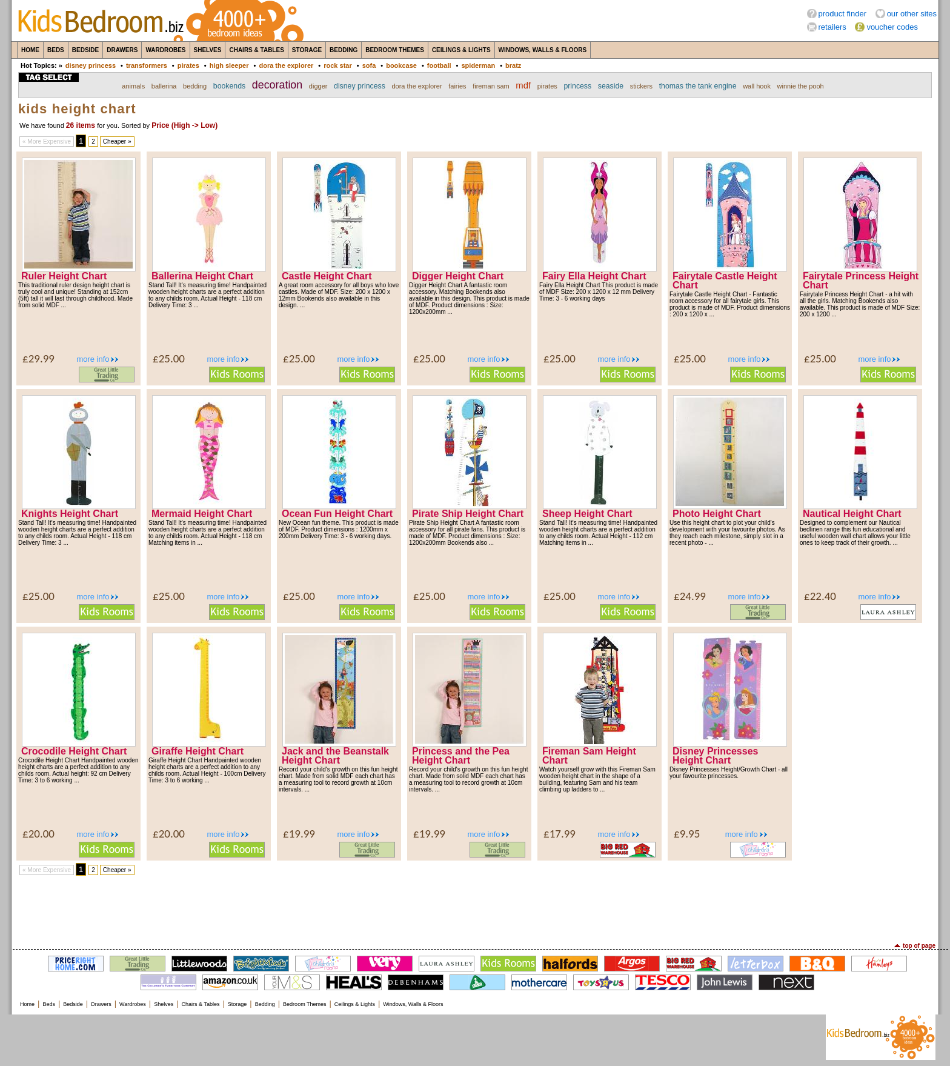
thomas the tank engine (698, 86)
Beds (55, 50)
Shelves (208, 50)
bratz (513, 65)
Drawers (122, 50)
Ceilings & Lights (461, 50)
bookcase (401, 65)
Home (30, 50)
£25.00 (169, 358)
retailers (832, 27)
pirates (188, 65)
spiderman (478, 65)
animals (133, 86)
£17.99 (559, 834)
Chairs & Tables (256, 50)
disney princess (90, 65)
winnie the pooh (800, 86)
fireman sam (491, 86)
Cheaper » (117, 141)
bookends (229, 86)
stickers (641, 86)
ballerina (164, 86)
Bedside (85, 50)
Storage (307, 50)
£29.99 (38, 358)
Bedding (343, 50)
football (439, 65)
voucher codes (892, 27)
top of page (919, 945)
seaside (610, 86)
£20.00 (38, 834)
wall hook (757, 86)
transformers (146, 65)
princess (577, 86)
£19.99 (299, 834)
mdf (523, 85)
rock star (337, 65)
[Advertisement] (475, 909)
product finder (843, 13)
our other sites (912, 13)
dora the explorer (286, 65)
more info (92, 359)
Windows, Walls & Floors (543, 50)
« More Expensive (46, 141)
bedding (195, 86)
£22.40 (820, 596)
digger (318, 86)
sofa (369, 65)
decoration (277, 85)
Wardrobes (165, 50)
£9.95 (687, 834)
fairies (457, 86)
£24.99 (690, 596)
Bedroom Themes (394, 50)
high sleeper (229, 65)
